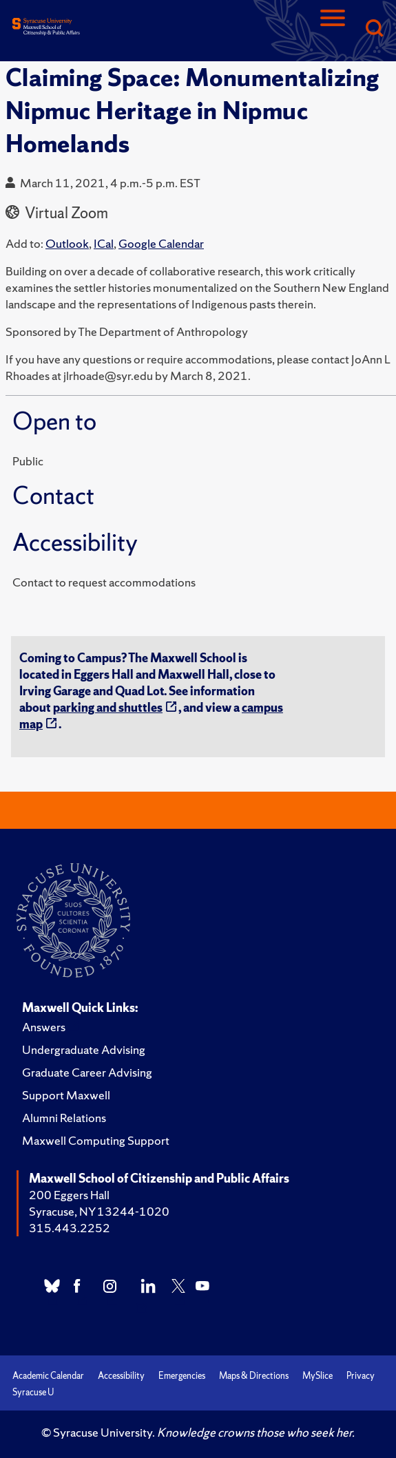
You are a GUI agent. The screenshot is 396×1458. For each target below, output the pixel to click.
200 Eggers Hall (69, 1195)
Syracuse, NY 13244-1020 (99, 1211)
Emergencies (181, 1376)
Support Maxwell (66, 1095)
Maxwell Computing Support (95, 1140)
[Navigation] (332, 29)
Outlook (67, 243)
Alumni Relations (64, 1118)
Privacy (360, 1376)
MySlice (317, 1376)
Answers (43, 1027)
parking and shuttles (108, 707)
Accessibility (121, 1376)
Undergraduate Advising (83, 1049)
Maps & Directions (254, 1376)
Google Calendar (161, 243)
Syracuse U (33, 1392)
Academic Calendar (48, 1376)
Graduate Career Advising (87, 1072)
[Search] (374, 29)
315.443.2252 (69, 1228)
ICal (104, 243)
